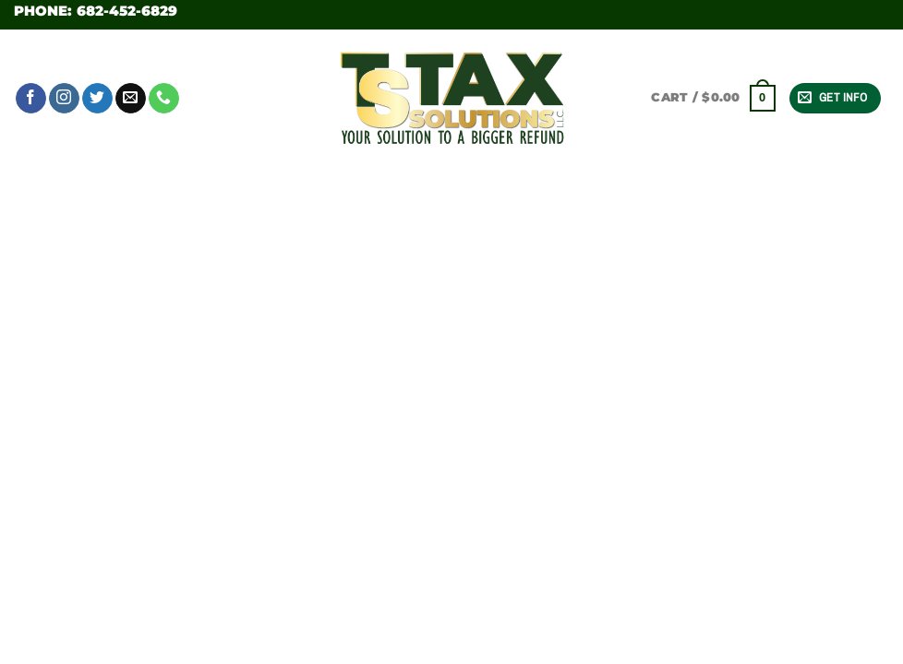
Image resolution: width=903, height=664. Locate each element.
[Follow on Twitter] (97, 98)
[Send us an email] (130, 98)
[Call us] (164, 98)
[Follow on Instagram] (64, 98)
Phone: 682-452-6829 (95, 10)
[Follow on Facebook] (31, 98)
